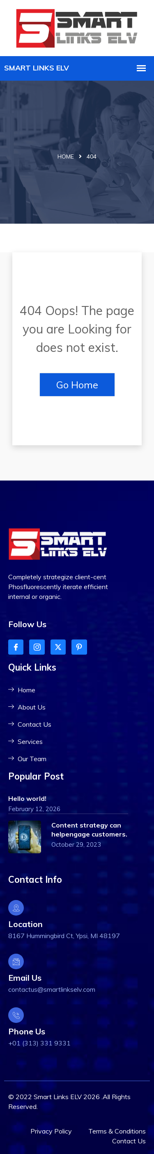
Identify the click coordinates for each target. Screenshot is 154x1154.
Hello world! (27, 798)
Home (65, 156)
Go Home (77, 385)
